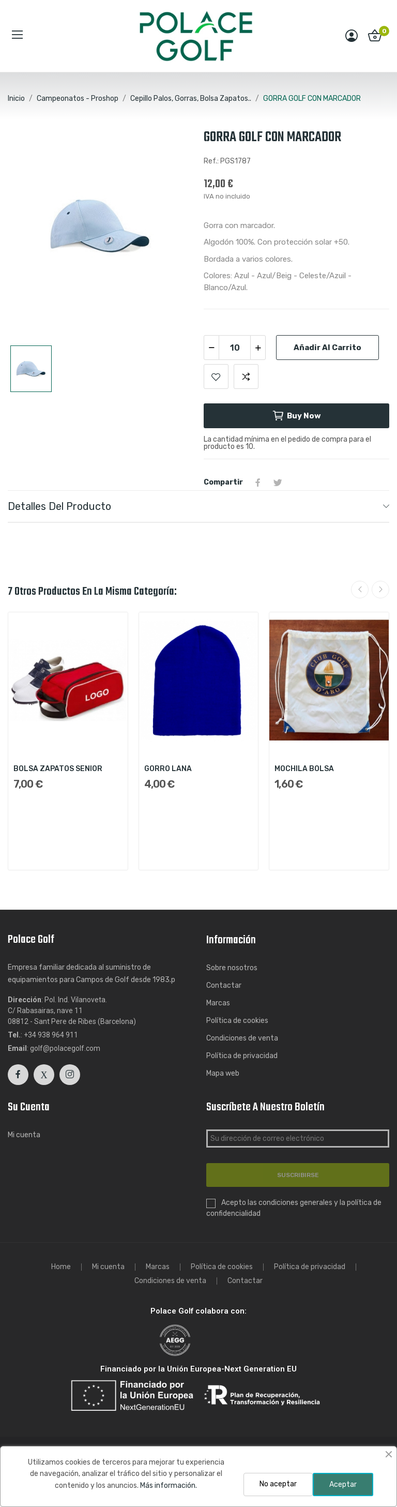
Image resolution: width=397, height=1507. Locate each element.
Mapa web (222, 1073)
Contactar (223, 985)
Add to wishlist (216, 376)
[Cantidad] (234, 347)
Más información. (168, 1485)
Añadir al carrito (327, 347)
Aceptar (343, 1484)
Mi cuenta (24, 1135)
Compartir (258, 482)
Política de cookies (237, 1020)
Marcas (218, 1003)
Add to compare (246, 376)
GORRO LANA (168, 768)
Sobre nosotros (231, 967)
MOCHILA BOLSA (304, 768)
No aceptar (278, 1484)
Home (61, 1267)
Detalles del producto (59, 506)
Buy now (296, 416)
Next (380, 589)
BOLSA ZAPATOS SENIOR (57, 768)
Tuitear (277, 482)
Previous (360, 589)
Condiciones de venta (242, 1038)
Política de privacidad (242, 1055)
